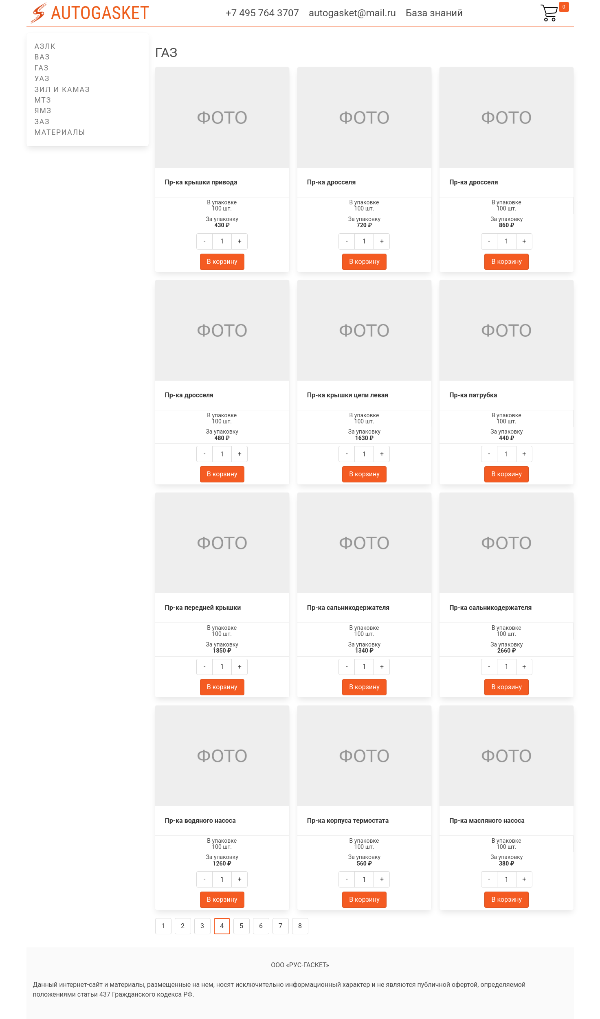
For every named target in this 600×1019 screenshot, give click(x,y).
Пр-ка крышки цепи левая (347, 395)
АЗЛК (45, 46)
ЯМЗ (43, 111)
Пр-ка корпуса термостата (348, 820)
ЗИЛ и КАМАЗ (62, 89)
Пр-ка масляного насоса (487, 820)
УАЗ (42, 79)
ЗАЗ (42, 122)
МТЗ (43, 100)
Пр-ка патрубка (473, 395)
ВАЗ (42, 57)
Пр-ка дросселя (331, 182)
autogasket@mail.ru (352, 13)
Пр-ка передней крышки (203, 607)
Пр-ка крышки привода (201, 182)
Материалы (60, 132)
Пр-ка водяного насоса (200, 820)
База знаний (434, 13)
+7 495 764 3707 (262, 13)
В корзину (222, 261)
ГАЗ (42, 68)
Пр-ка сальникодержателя (348, 607)
